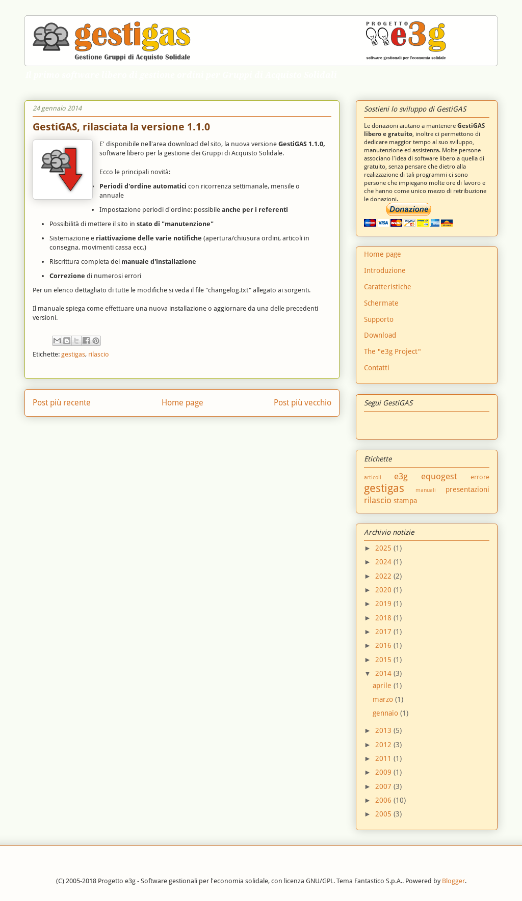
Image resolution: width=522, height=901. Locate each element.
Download (380, 335)
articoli (372, 477)
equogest (439, 476)
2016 (384, 645)
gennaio (386, 713)
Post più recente (62, 402)
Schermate (381, 303)
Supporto (379, 319)
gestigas (73, 354)
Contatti (376, 368)
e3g (401, 476)
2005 (384, 814)
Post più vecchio (302, 402)
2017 (384, 631)
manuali (425, 490)
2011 (384, 758)
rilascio (98, 354)
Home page (182, 402)
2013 (384, 730)
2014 (384, 673)
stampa (405, 501)
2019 (384, 603)
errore (480, 477)
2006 (384, 800)
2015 (384, 660)
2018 (384, 618)
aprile (383, 685)
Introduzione (385, 270)
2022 (384, 576)
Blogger (453, 881)
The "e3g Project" (392, 351)
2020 (384, 590)
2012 (384, 745)
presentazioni (467, 489)
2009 (384, 772)
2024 (384, 562)
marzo (384, 699)
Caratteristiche (387, 287)
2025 (384, 548)
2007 (384, 786)
